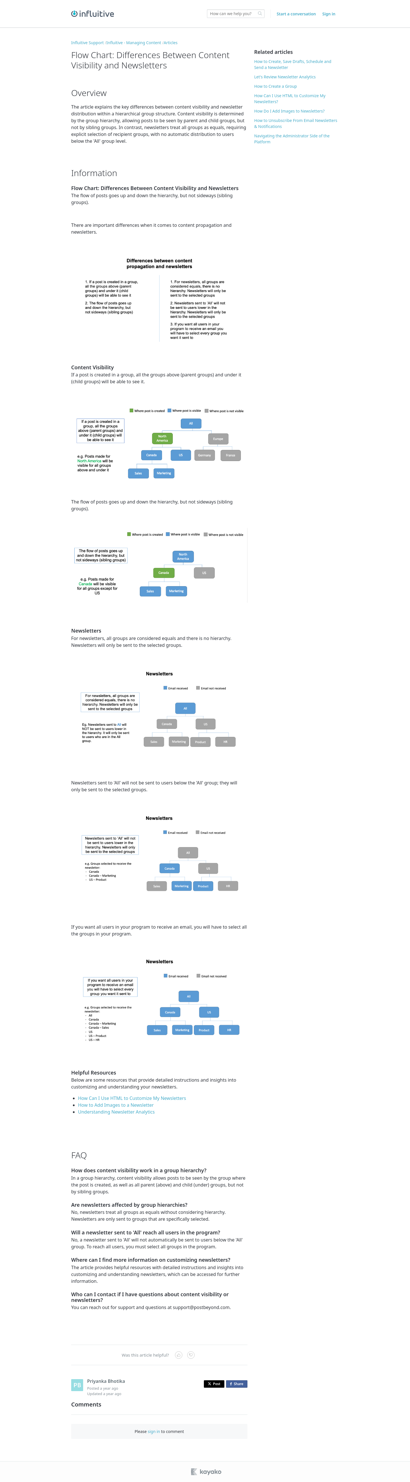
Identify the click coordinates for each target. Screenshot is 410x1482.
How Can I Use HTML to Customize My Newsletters (132, 1098)
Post (214, 1383)
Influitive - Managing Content (133, 42)
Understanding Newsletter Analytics (116, 1112)
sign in (154, 1431)
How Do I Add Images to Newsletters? (289, 111)
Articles (170, 42)
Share (237, 1384)
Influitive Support (87, 42)
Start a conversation (296, 14)
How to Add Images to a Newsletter (116, 1105)
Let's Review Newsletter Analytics (285, 76)
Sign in (328, 14)
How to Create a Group (275, 86)
